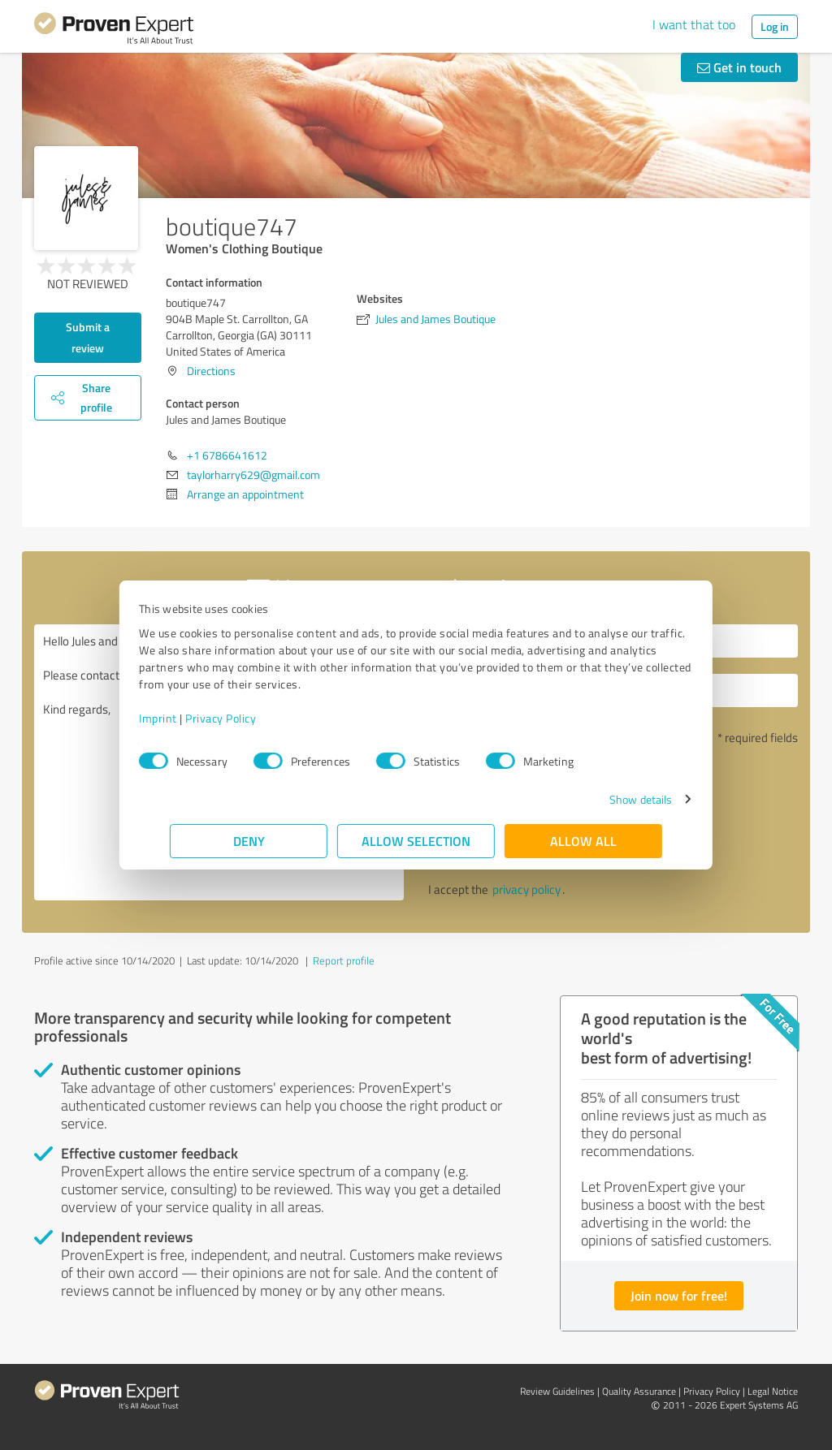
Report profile (344, 960)
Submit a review (88, 337)
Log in (774, 26)
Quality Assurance (639, 1391)
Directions (211, 370)
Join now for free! (678, 1295)
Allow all (583, 840)
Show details (609, 799)
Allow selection (416, 840)
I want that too (693, 24)
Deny (249, 840)
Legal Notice (773, 1391)
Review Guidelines (557, 1391)
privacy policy (526, 889)
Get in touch (739, 67)
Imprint (189, 718)
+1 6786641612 (227, 455)
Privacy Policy (251, 718)
